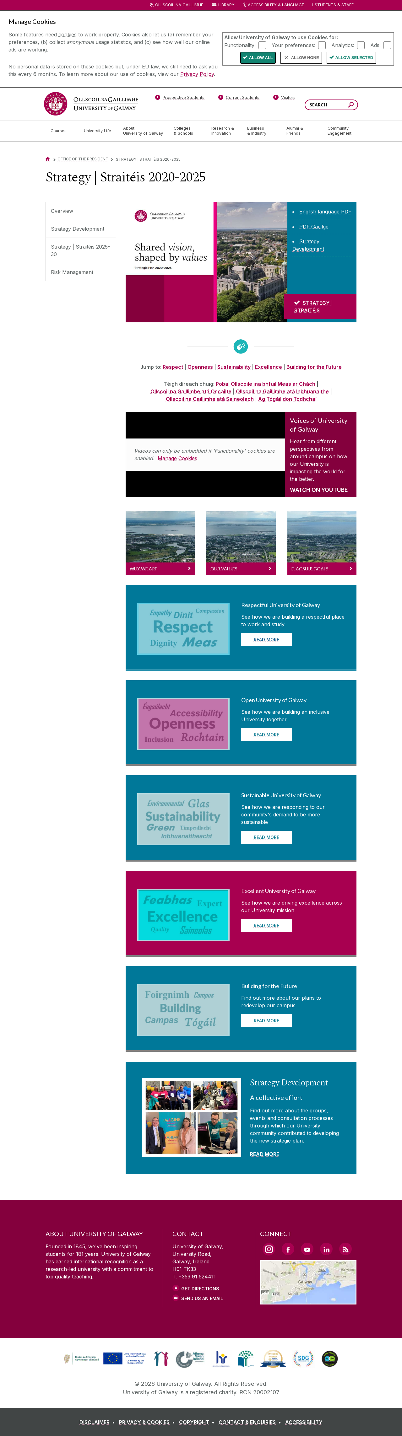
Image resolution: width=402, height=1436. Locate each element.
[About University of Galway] (143, 131)
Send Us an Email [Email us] (202, 1298)
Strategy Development (77, 229)
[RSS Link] (345, 1249)
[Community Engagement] (339, 131)
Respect (173, 367)
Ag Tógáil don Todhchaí (287, 399)
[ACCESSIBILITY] (304, 1422)
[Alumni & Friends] (302, 131)
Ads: (375, 45)
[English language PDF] (325, 211)
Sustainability (234, 367)
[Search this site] (351, 105)
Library (226, 5)
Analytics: (342, 45)
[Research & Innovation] (224, 131)
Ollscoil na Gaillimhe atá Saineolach (210, 399)
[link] (104, 1358)
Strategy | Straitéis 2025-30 (80, 250)
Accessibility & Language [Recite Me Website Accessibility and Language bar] (273, 5)
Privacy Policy (197, 74)
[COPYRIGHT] (198, 1422)
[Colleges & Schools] (187, 131)
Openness (200, 367)
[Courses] (62, 131)
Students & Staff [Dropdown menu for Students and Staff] (334, 5)
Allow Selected (354, 57)
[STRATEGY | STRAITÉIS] (320, 306)
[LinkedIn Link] (326, 1249)
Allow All (261, 57)
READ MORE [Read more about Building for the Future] (266, 1020)
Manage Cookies (177, 458)
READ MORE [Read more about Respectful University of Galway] (266, 639)
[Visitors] (284, 98)
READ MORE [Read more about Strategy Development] (264, 1154)
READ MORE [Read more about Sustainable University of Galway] (266, 837)
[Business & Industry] (261, 131)
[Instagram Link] (269, 1249)
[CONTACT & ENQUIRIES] (251, 1422)
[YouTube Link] (307, 1249)
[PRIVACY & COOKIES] (148, 1422)
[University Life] (98, 131)
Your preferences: (293, 45)
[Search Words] (331, 104)
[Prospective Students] (179, 98)
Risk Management (72, 272)
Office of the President (82, 159)
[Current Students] (239, 98)
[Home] (48, 159)
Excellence (268, 367)
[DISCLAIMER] (98, 1422)
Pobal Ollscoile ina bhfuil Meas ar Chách (265, 384)
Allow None (305, 57)
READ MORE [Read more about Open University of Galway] (266, 734)
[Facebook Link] (288, 1249)
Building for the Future (314, 367)
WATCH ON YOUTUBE (319, 490)
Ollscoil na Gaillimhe (179, 5)
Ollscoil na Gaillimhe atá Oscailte (190, 391)
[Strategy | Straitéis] (206, 262)
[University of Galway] (91, 104)
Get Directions (200, 1288)
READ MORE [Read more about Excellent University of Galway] (266, 925)
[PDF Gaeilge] (314, 226)
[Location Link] (308, 1301)
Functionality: (240, 45)
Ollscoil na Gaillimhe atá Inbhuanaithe (282, 391)
